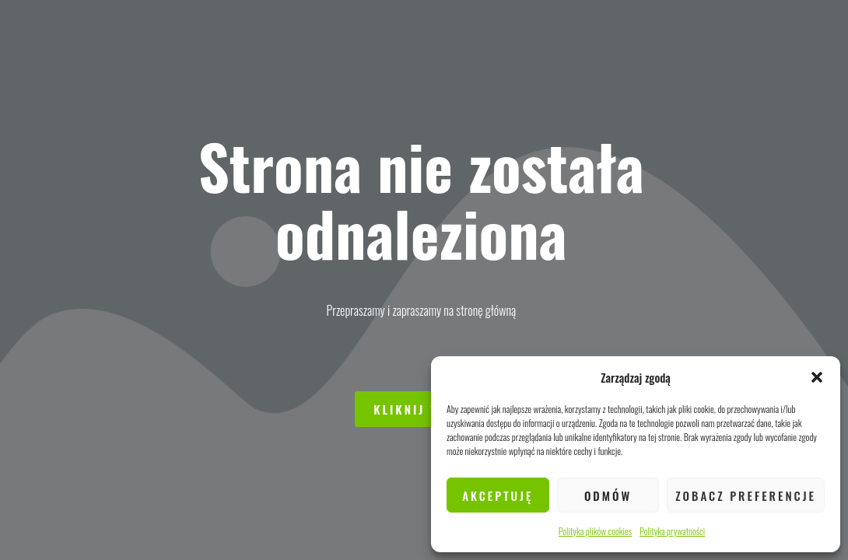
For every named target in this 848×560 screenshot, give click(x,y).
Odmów (608, 495)
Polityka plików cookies (595, 530)
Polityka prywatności (672, 530)
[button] (817, 377)
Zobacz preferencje (745, 495)
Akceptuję (497, 495)
